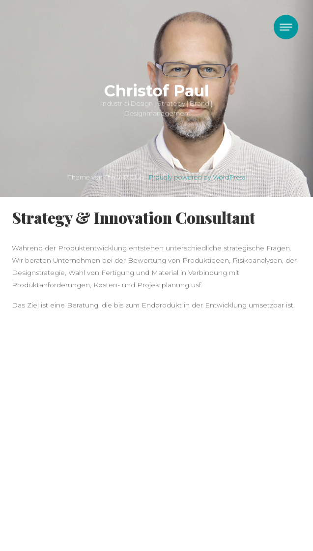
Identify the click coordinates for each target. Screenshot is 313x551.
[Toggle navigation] (286, 27)
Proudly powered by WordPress (197, 177)
